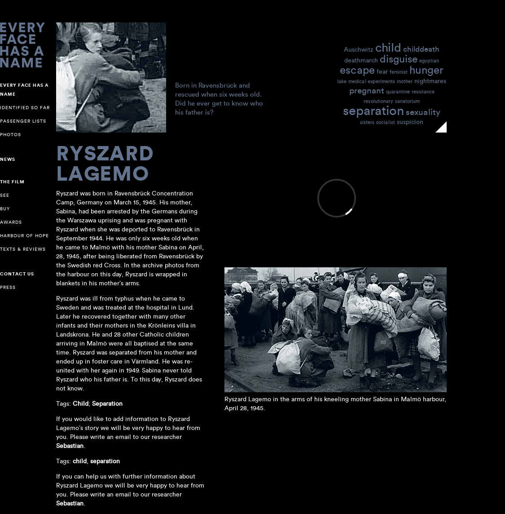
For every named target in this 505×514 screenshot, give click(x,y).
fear (382, 71)
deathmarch (361, 60)
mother (405, 81)
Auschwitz (358, 49)
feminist (399, 72)
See (4, 195)
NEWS (7, 159)
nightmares (430, 80)
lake (342, 81)
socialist (385, 122)
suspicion (410, 121)
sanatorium (407, 101)
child (388, 47)
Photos (10, 134)
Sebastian (69, 503)
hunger (426, 69)
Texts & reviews (23, 249)
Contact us (17, 274)
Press (8, 287)
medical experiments (371, 81)
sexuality (423, 111)
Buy (5, 209)
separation (373, 110)
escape (357, 69)
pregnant (366, 90)
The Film (12, 182)
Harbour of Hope (24, 236)
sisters (367, 122)
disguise (398, 58)
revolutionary (378, 101)
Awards (11, 222)
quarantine (398, 92)
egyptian (429, 61)
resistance (423, 92)
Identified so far (25, 108)
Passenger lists (23, 121)
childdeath (421, 48)
